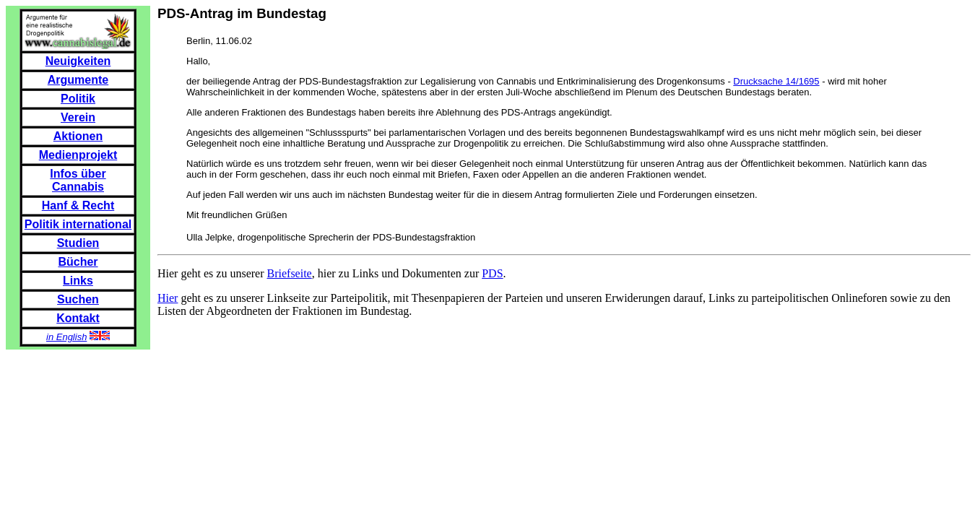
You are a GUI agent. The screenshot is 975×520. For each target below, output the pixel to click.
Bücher (78, 262)
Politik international (78, 224)
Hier (167, 298)
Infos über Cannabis (77, 180)
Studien (78, 243)
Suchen (78, 299)
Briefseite (289, 273)
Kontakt (78, 318)
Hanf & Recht (78, 205)
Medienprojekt (78, 155)
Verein (78, 117)
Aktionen (78, 136)
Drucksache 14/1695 (776, 81)
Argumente (78, 80)
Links (78, 280)
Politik (78, 98)
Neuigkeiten (78, 61)
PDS (492, 273)
